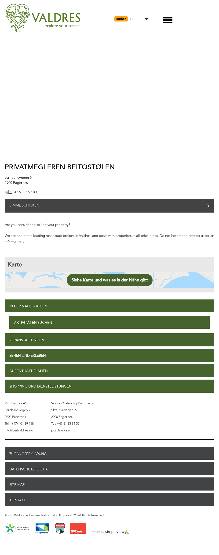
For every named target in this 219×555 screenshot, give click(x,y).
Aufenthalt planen (28, 371)
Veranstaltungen (26, 340)
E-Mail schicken (24, 205)
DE (132, 19)
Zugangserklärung (28, 454)
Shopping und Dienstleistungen (40, 386)
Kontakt (17, 500)
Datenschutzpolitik (28, 469)
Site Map (17, 485)
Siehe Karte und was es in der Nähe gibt (109, 280)
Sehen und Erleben (27, 355)
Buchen (121, 19)
